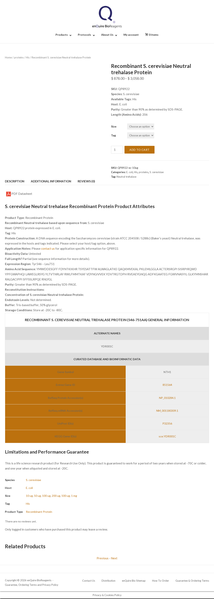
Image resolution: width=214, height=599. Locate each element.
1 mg (74, 495)
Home (8, 57)
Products (62, 34)
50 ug (37, 495)
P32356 (167, 423)
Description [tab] (14, 181)
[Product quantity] (117, 150)
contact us (48, 248)
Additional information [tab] (51, 181)
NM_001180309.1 (167, 410)
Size (113, 126)
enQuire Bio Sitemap (134, 580)
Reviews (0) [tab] (86, 181)
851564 (167, 384)
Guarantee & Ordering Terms (192, 580)
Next (114, 558)
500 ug (65, 495)
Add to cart (139, 149)
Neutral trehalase (126, 176)
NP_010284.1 (167, 397)
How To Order (160, 580)
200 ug (56, 495)
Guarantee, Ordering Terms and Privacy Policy (31, 584)
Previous (102, 558)
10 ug (29, 495)
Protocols (84, 34)
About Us (107, 34)
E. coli (129, 172)
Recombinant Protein (39, 511)
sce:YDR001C (167, 436)
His (27, 57)
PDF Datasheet (19, 194)
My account (131, 34)
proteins (19, 57)
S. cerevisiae (157, 172)
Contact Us (88, 580)
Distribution (108, 580)
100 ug (46, 495)
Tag (113, 135)
